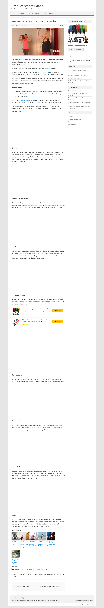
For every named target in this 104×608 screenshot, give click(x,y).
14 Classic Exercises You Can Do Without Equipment (16, 543)
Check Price (58, 310)
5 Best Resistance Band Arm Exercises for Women (16, 561)
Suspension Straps (72, 124)
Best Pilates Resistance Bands (21, 586)
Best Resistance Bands (27, 5)
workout (62, 574)
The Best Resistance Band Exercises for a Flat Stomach (42, 543)
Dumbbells (70, 116)
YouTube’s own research (27, 100)
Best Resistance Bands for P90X (75, 78)
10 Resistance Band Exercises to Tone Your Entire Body (51, 543)
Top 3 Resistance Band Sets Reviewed (77, 70)
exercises (43, 574)
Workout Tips (71, 127)
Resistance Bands (34, 574)
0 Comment (62, 25)
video (57, 574)
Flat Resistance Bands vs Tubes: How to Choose (79, 72)
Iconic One (76, 604)
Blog (45, 13)
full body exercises (51, 574)
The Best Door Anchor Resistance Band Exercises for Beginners (24, 544)
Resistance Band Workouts (23, 574)
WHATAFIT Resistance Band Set (77, 45)
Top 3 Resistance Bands (17, 13)
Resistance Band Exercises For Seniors (77, 75)
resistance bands (43, 72)
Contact (14, 598)
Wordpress (91, 604)
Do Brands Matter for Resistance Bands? (77, 90)
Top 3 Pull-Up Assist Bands (33, 13)
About (51, 13)
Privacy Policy (20, 598)
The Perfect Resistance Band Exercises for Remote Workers (33, 543)
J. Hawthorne (16, 25)
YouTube (14, 576)
